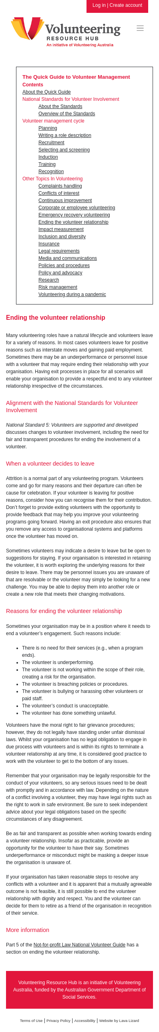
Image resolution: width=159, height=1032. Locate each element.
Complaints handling (60, 186)
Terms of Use (31, 1020)
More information (27, 930)
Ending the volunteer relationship (73, 222)
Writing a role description (64, 135)
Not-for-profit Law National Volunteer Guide (79, 945)
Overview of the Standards (66, 113)
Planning (47, 128)
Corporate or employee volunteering (76, 207)
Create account (126, 5)
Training (47, 164)
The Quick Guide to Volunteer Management (76, 77)
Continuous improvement (65, 200)
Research (48, 280)
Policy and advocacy (60, 273)
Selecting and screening (64, 150)
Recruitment (51, 142)
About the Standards (60, 106)
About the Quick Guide (46, 92)
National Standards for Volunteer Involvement (70, 99)
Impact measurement (61, 229)
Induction (48, 157)
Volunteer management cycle (53, 121)
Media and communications (67, 258)
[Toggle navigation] (140, 28)
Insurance (49, 244)
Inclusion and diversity (62, 236)
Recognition (51, 171)
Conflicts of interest (58, 193)
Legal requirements (59, 251)
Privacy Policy (58, 1020)
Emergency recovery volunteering (74, 215)
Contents (32, 85)
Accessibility (84, 1020)
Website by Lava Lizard (119, 1020)
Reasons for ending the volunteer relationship (64, 611)
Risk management (57, 287)
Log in (99, 5)
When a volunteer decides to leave (50, 463)
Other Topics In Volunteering (52, 179)
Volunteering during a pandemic (72, 294)
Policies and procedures (64, 265)
